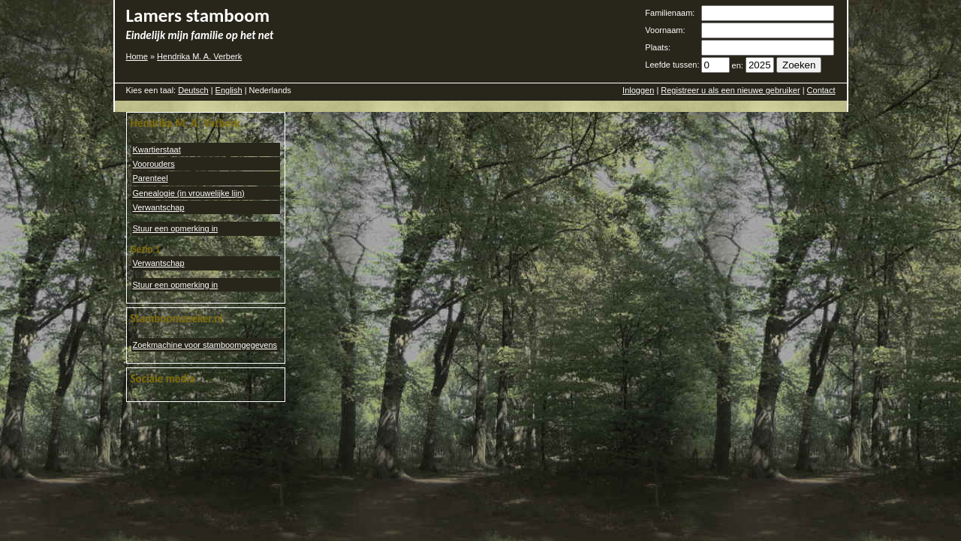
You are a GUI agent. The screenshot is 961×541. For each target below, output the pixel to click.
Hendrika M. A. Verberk (199, 56)
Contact (821, 90)
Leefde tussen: (672, 64)
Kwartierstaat (157, 149)
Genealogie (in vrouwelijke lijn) (189, 193)
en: (737, 65)
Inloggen (638, 90)
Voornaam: (665, 30)
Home (137, 56)
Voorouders (154, 163)
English (229, 90)
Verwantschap (159, 207)
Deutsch (193, 90)
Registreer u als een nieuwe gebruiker (730, 90)
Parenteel (150, 178)
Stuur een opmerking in (175, 228)
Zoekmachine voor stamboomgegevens (205, 344)
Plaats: (657, 47)
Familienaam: (669, 12)
